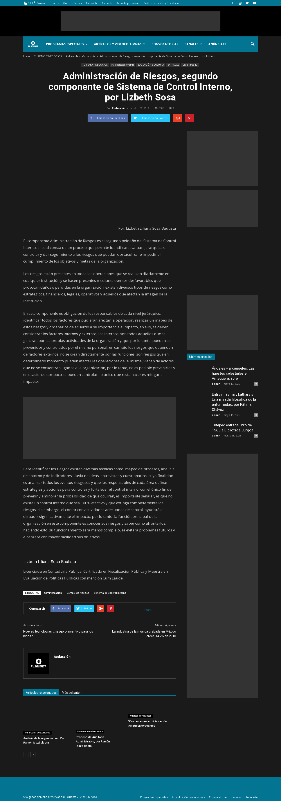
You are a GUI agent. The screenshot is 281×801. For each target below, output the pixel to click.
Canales (193, 44)
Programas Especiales (67, 44)
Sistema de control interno (110, 592)
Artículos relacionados (41, 692)
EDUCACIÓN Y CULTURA (151, 64)
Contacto (107, 3)
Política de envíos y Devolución (162, 3)
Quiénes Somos (72, 3)
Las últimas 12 (190, 64)
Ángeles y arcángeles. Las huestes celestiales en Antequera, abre (233, 373)
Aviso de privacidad (128, 3)
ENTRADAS (173, 64)
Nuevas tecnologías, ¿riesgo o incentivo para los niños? (58, 633)
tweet (148, 610)
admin (216, 383)
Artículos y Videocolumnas (119, 44)
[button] (252, 44)
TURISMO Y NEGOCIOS (95, 64)
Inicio (56, 3)
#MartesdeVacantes (140, 715)
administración (53, 592)
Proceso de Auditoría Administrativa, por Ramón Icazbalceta (93, 741)
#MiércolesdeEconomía (122, 64)
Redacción (119, 108)
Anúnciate (92, 3)
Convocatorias (164, 44)
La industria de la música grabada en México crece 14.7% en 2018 (144, 633)
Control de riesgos (78, 592)
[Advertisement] (140, 21)
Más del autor (71, 692)
